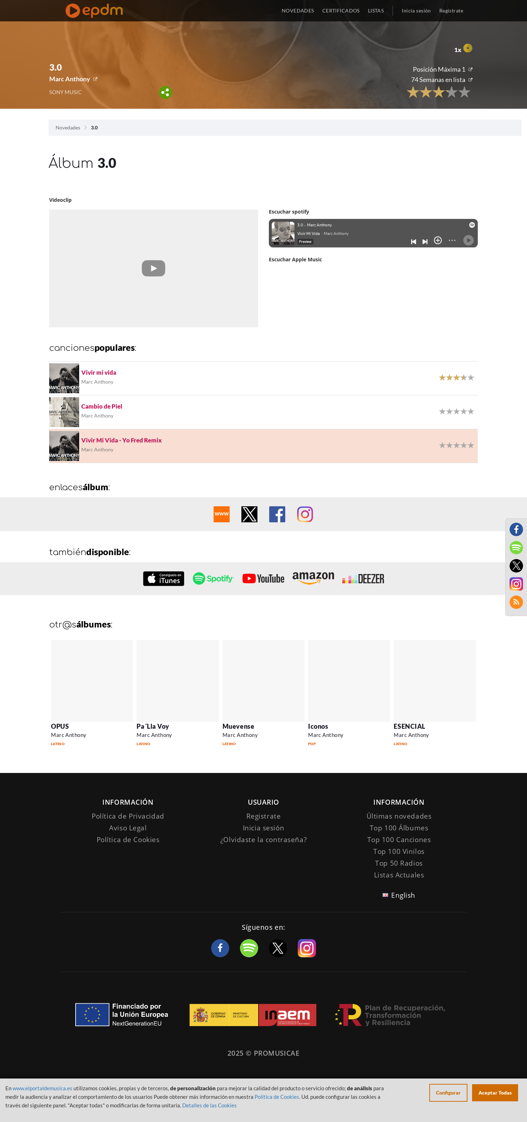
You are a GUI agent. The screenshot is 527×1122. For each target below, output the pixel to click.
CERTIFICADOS (341, 10)
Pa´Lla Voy (153, 726)
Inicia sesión (416, 10)
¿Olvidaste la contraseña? (263, 839)
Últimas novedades (399, 816)
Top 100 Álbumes (399, 827)
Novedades (68, 127)
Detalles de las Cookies (209, 1105)
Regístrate (451, 10)
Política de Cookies (128, 839)
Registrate (263, 816)
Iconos (318, 726)
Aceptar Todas (495, 1093)
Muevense (238, 726)
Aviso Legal (128, 827)
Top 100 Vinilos (399, 851)
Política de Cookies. (277, 1096)
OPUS (60, 726)
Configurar (448, 1093)
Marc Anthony (69, 79)
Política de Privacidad (128, 816)
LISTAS (376, 10)
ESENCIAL (409, 726)
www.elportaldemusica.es (42, 1088)
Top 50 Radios (399, 863)
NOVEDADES (298, 10)
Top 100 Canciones (399, 839)
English (403, 895)
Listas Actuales (399, 875)
